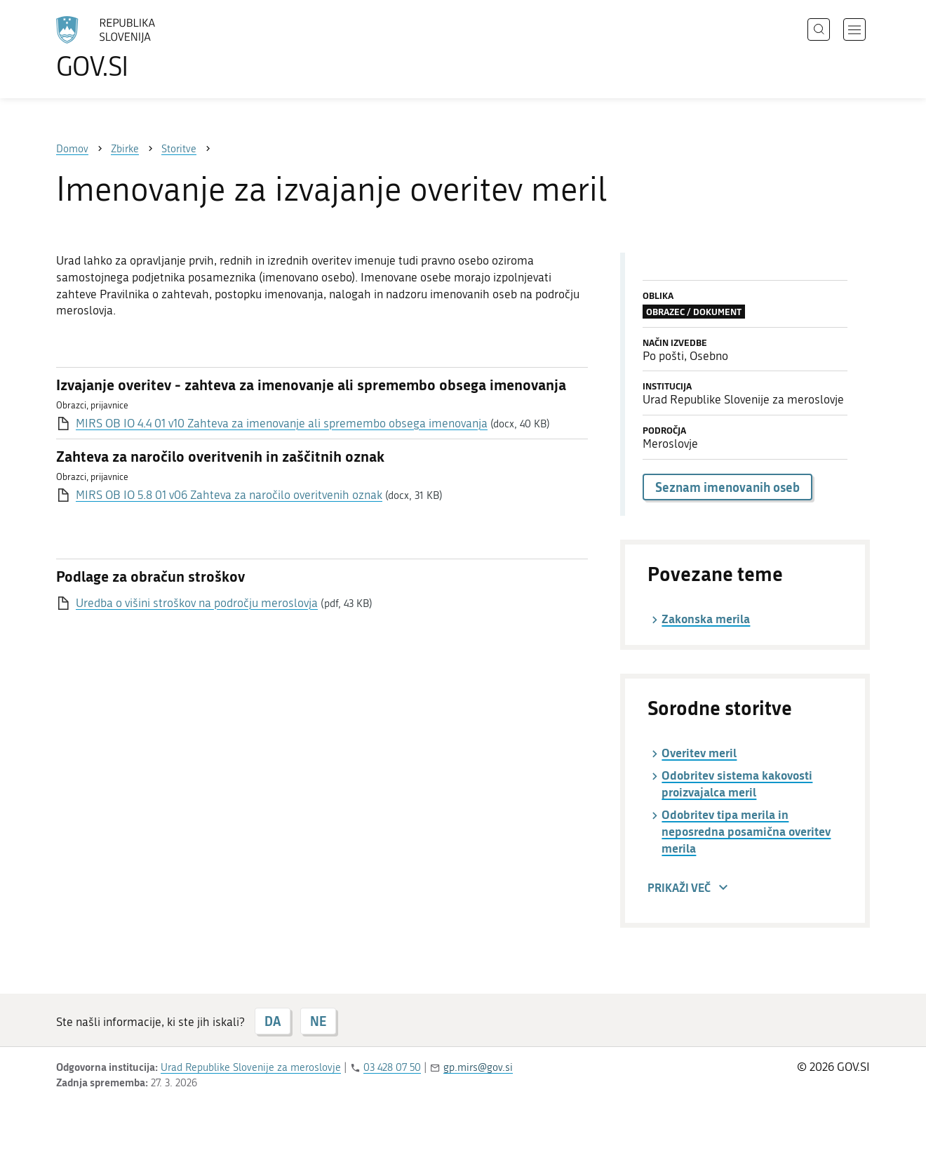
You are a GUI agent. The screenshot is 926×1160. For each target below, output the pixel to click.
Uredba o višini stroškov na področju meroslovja (197, 603)
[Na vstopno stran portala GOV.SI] (144, 47)
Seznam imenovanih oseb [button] (727, 487)
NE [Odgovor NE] (318, 1021)
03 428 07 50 (392, 1067)
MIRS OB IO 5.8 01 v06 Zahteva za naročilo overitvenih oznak (229, 495)
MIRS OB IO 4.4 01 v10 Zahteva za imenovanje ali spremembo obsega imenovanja (282, 423)
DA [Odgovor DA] (272, 1021)
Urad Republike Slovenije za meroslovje (251, 1067)
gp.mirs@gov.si (478, 1067)
